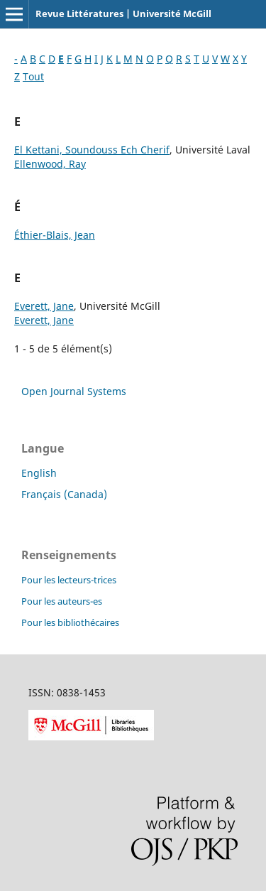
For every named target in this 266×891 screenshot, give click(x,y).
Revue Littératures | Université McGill (123, 13)
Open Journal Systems (73, 391)
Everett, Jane (44, 306)
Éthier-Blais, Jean (54, 235)
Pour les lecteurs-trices (68, 579)
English (39, 473)
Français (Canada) (64, 494)
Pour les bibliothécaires (70, 622)
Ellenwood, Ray (50, 164)
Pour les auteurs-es (61, 601)
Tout (33, 76)
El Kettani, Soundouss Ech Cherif (92, 149)
